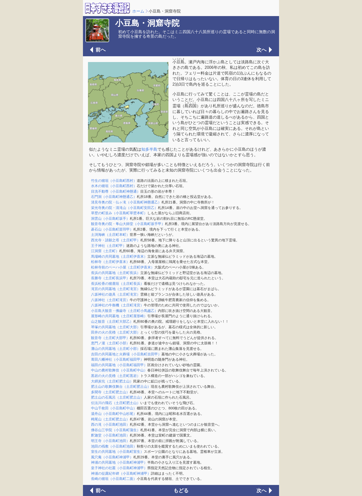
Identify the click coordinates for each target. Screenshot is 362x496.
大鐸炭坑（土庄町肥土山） (112, 381)
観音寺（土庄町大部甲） (110, 338)
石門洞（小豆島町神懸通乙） (114, 197)
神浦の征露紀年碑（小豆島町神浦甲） (121, 473)
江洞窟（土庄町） (105, 251)
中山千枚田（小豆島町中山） (114, 408)
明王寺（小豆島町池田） (110, 441)
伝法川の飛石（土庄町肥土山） (115, 403)
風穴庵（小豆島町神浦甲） (112, 457)
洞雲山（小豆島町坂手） (110, 218)
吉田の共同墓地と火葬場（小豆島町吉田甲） (126, 354)
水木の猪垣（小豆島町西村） (114, 186)
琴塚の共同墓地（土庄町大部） (115, 327)
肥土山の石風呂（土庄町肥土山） (117, 397)
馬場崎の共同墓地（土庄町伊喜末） (119, 256)
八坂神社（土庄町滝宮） (110, 300)
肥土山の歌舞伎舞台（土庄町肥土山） (121, 386)
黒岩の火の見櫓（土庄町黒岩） (115, 376)
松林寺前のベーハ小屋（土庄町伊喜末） (122, 267)
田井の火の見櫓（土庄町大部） (115, 332)
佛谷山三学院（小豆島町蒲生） (115, 430)
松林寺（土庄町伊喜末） (110, 262)
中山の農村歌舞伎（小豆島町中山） (119, 370)
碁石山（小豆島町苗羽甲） (112, 229)
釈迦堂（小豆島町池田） (110, 435)
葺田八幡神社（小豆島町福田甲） (117, 359)
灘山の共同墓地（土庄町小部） (115, 349)
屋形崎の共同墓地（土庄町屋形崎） (119, 316)
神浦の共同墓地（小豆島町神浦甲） (119, 462)
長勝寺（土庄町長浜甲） (110, 278)
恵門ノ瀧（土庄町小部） (110, 343)
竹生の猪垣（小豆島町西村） (114, 181)
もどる (181, 490)
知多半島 (149, 149)
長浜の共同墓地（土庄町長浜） (115, 273)
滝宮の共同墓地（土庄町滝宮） (115, 289)
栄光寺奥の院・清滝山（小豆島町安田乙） (124, 208)
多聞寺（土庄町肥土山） (110, 392)
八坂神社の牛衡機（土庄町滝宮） (117, 305)
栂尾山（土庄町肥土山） (110, 419)
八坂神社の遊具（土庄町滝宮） (115, 294)
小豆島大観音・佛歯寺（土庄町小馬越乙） (124, 311)
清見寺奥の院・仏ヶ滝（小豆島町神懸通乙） (126, 202)
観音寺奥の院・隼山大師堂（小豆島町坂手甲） (128, 224)
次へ (261, 49)
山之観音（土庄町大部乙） (112, 321)
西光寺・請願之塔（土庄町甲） (115, 240)
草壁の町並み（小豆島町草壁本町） (119, 213)
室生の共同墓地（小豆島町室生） (117, 452)
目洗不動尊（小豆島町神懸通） (115, 191)
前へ (101, 49)
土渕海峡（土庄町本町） (110, 235)
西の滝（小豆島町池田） (110, 424)
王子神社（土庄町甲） (108, 246)
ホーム (138, 11)
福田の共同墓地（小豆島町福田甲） (119, 365)
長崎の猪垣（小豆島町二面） (114, 479)
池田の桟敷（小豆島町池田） (114, 446)
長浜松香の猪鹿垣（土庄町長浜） (117, 284)
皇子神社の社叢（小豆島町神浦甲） (119, 468)
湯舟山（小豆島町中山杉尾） (114, 414)
